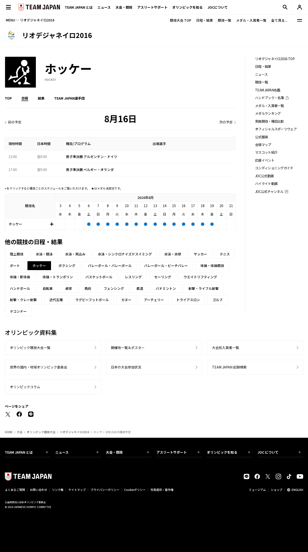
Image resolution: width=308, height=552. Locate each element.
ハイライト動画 (266, 183)
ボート (15, 265)
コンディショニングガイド (274, 168)
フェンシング (114, 288)
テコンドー (18, 311)
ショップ (276, 490)
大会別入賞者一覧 (225, 347)
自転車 (48, 288)
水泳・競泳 (44, 254)
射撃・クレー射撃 (23, 299)
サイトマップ (77, 490)
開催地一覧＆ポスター (128, 347)
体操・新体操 (20, 276)
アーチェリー (154, 299)
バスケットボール (98, 276)
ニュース (104, 7)
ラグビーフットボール (92, 299)
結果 (41, 98)
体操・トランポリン (58, 276)
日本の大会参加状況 (126, 367)
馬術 (87, 288)
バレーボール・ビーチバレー (166, 265)
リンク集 (58, 490)
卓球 (68, 288)
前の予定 (14, 122)
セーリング (162, 276)
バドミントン (166, 288)
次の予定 (226, 122)
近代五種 (56, 299)
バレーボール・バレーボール (110, 265)
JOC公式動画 (264, 176)
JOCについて (217, 7)
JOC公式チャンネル (269, 191)
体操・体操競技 (212, 265)
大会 (20, 432)
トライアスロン (188, 299)
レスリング (133, 276)
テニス (225, 254)
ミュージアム (257, 490)
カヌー (126, 299)
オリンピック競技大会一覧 (30, 347)
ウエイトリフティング (200, 276)
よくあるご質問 (15, 490)
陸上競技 (16, 254)
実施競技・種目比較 (269, 121)
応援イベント (264, 160)
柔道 (139, 288)
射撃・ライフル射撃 (203, 288)
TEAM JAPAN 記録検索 (229, 367)
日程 (24, 98)
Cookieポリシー (135, 490)
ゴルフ (217, 299)
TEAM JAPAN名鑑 (267, 90)
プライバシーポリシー (104, 490)
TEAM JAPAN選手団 (69, 98)
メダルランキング (268, 113)
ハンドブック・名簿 (269, 97)
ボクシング (66, 265)
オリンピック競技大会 (41, 432)
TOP (8, 98)
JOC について (279, 452)
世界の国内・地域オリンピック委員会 (38, 367)
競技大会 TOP (180, 20)
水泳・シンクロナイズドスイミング (125, 254)
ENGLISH (297, 490)
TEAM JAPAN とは (26, 452)
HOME (9, 432)
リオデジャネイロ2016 (74, 432)
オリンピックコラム (25, 386)
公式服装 (261, 137)
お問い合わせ (38, 490)
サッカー (200, 254)
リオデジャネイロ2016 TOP (275, 59)
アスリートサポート (152, 7)
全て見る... (279, 20)
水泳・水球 (172, 254)
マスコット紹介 (266, 152)
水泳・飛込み (75, 254)
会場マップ (263, 144)
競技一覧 (224, 20)
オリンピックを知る (187, 7)
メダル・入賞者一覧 (251, 20)
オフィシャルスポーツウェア (276, 129)
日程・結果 (204, 20)
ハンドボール (20, 288)
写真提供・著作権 (161, 490)
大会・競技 (127, 452)
